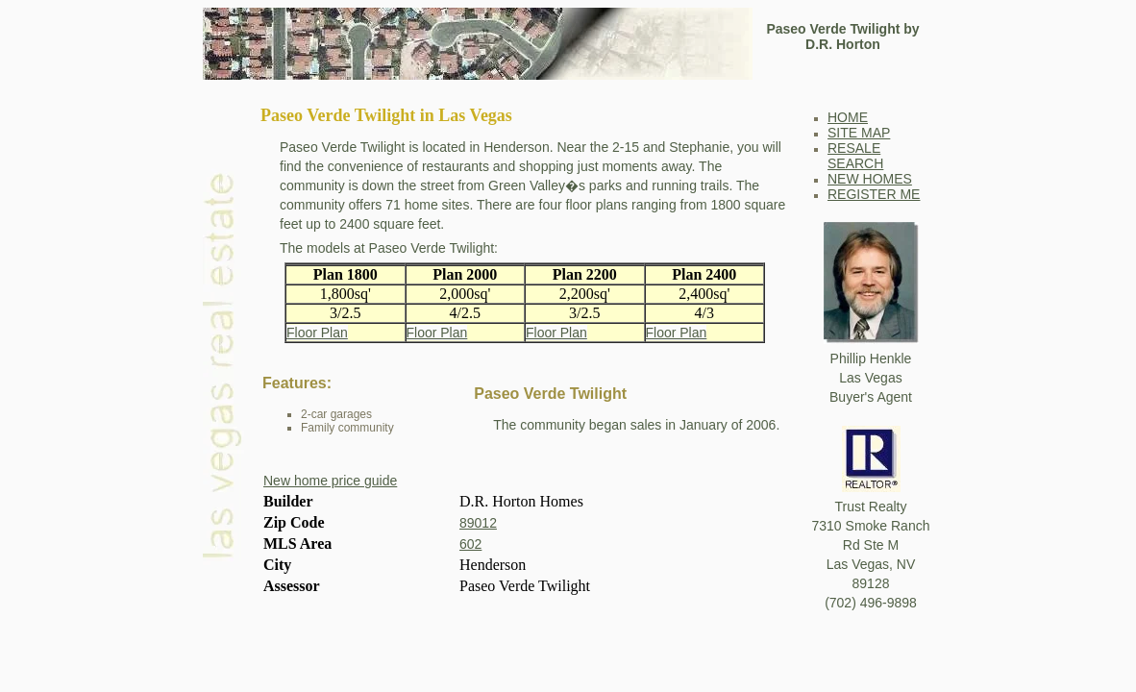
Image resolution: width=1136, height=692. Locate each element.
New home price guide (330, 480)
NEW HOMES (869, 178)
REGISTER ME (873, 194)
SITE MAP (858, 132)
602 (470, 544)
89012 (478, 523)
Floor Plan (317, 332)
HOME (847, 117)
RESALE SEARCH (855, 155)
